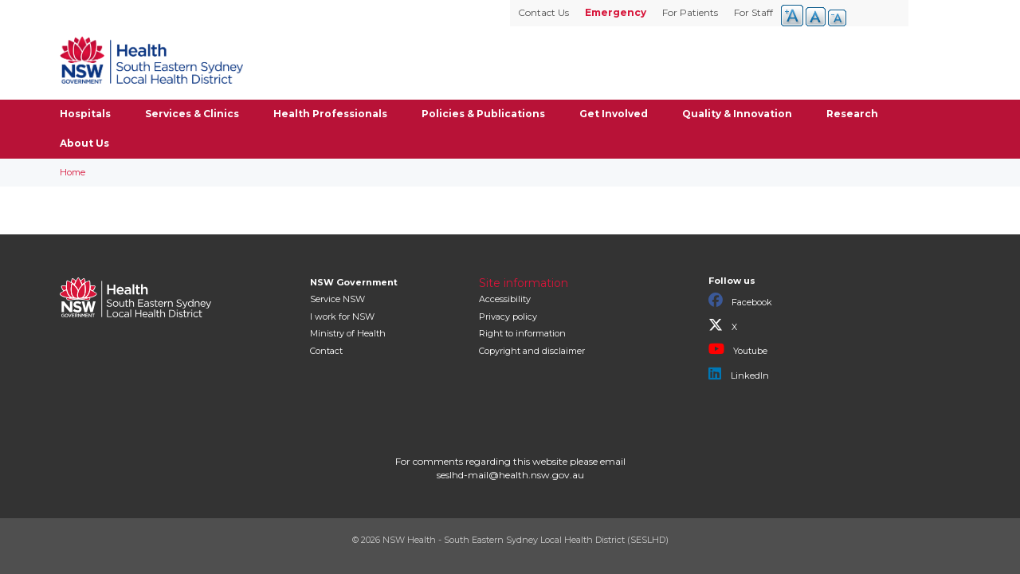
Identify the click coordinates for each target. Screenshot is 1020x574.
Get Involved (613, 114)
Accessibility (505, 299)
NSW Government (354, 282)
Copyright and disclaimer (532, 350)
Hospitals (85, 114)
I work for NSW (342, 316)
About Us (84, 143)
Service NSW (337, 299)
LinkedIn (738, 374)
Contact (326, 350)
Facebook (740, 300)
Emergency (615, 12)
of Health (348, 333)
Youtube (737, 349)
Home (72, 172)
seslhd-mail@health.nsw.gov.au (510, 475)
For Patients (690, 12)
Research (852, 114)
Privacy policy (508, 316)
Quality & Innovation (737, 114)
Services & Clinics (192, 114)
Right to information (522, 333)
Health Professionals (330, 114)
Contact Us (543, 12)
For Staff (753, 12)
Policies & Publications (483, 114)
